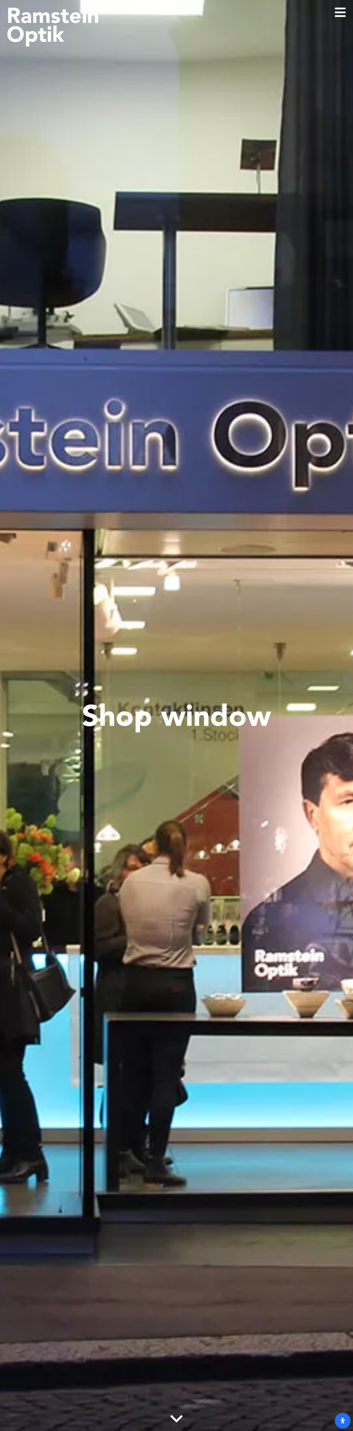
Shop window (176, 715)
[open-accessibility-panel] (343, 1421)
